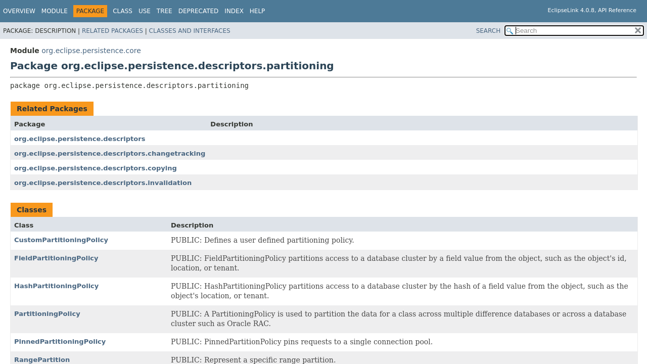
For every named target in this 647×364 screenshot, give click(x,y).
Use (144, 11)
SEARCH (488, 30)
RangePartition (42, 359)
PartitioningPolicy (47, 313)
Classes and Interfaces (189, 30)
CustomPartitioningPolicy (61, 240)
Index (234, 11)
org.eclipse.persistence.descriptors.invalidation (103, 183)
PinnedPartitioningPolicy (60, 341)
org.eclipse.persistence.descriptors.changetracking (109, 153)
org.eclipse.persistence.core (91, 51)
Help (257, 11)
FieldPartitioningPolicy (56, 258)
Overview (19, 11)
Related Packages (112, 30)
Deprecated (198, 11)
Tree (164, 11)
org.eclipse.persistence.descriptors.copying (95, 168)
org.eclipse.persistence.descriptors (79, 139)
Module (54, 11)
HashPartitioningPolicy (56, 286)
